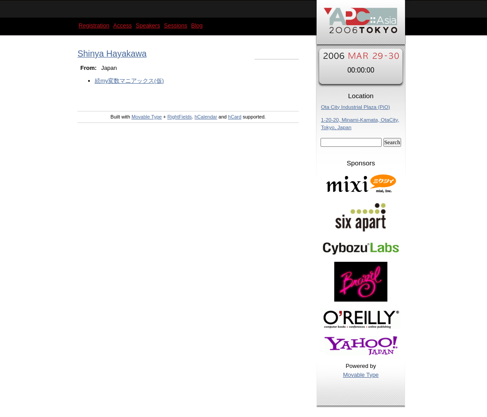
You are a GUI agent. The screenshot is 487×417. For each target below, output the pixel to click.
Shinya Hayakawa (112, 53)
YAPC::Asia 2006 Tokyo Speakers (361, 24)
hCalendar (205, 116)
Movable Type (361, 374)
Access (122, 25)
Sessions (175, 25)
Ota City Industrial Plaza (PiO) (355, 107)
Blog (197, 25)
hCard (234, 116)
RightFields (179, 116)
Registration (94, 25)
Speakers (148, 25)
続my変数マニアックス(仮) (129, 80)
